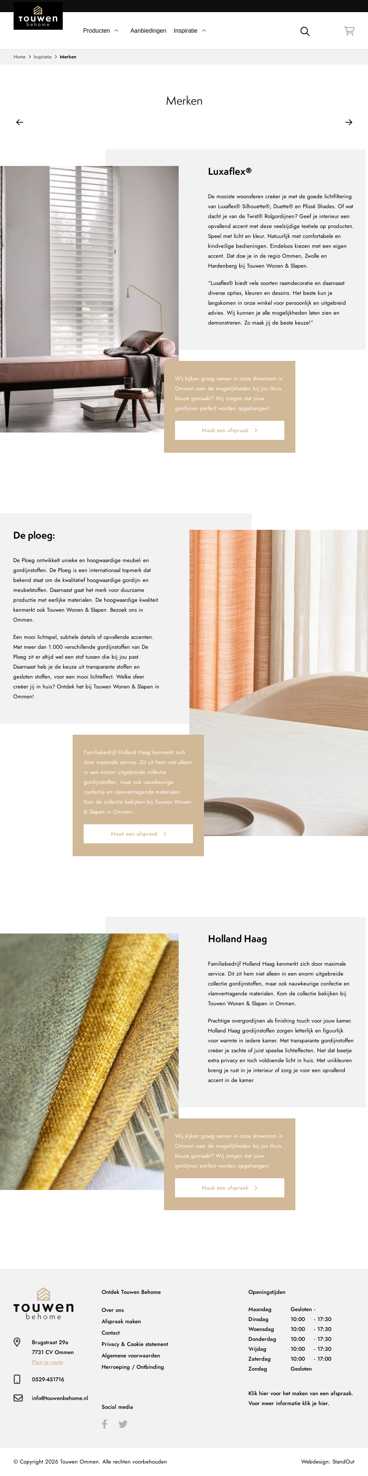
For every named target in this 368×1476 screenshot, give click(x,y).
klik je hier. (315, 1403)
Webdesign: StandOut (327, 1462)
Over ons (113, 1310)
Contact (111, 1333)
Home (20, 57)
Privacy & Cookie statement (135, 1344)
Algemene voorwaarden (131, 1356)
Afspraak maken (121, 1321)
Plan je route (47, 1362)
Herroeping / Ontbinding (133, 1367)
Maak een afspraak (229, 430)
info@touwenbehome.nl (60, 1398)
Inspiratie (43, 57)
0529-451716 (48, 1379)
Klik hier (258, 1393)
